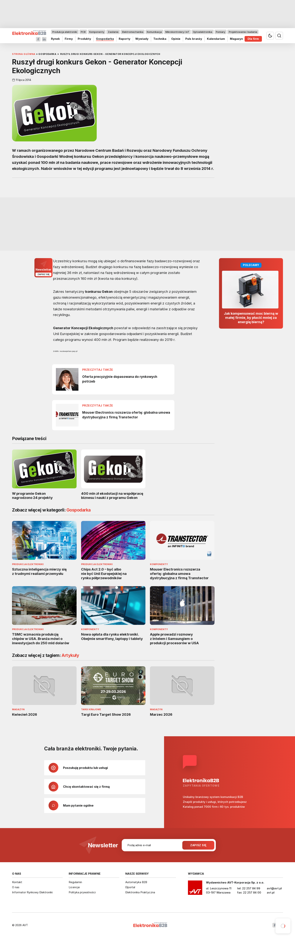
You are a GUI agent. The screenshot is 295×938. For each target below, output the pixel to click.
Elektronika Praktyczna (140, 892)
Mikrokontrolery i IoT (177, 31)
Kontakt (17, 882)
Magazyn (236, 39)
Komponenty (96, 31)
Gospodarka (105, 39)
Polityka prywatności (82, 892)
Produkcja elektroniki (64, 31)
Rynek (55, 39)
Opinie (175, 39)
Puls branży (193, 39)
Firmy (69, 39)
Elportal (130, 887)
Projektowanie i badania (243, 31)
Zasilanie (113, 31)
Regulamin (75, 882)
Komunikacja (154, 31)
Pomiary (220, 31)
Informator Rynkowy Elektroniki (32, 892)
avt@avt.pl (274, 888)
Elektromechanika (132, 31)
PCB (83, 31)
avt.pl (270, 892)
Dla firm (253, 39)
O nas (15, 887)
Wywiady (141, 39)
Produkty (84, 39)
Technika (159, 39)
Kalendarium (216, 39)
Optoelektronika (202, 31)
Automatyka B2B (136, 882)
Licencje (74, 887)
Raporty (124, 39)
